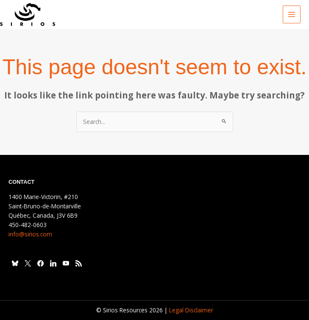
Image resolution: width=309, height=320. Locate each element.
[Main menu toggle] (292, 15)
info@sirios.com (30, 234)
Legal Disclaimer (191, 310)
